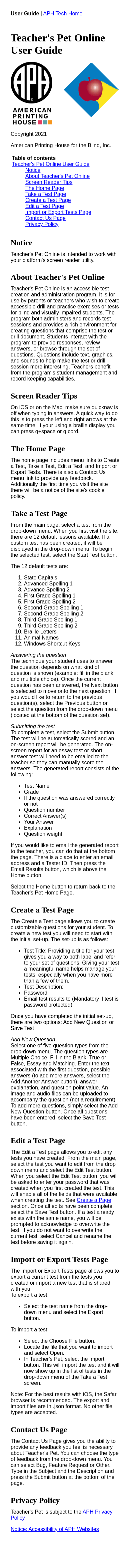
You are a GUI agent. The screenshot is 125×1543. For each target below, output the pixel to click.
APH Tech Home (63, 13)
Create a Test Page (48, 200)
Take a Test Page (45, 194)
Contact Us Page (45, 218)
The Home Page (44, 188)
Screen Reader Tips (48, 182)
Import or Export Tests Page (58, 212)
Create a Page (94, 1200)
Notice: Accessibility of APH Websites (55, 1529)
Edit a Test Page (44, 206)
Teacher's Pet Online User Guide (51, 164)
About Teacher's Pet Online (57, 176)
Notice (32, 170)
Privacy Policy (42, 224)
